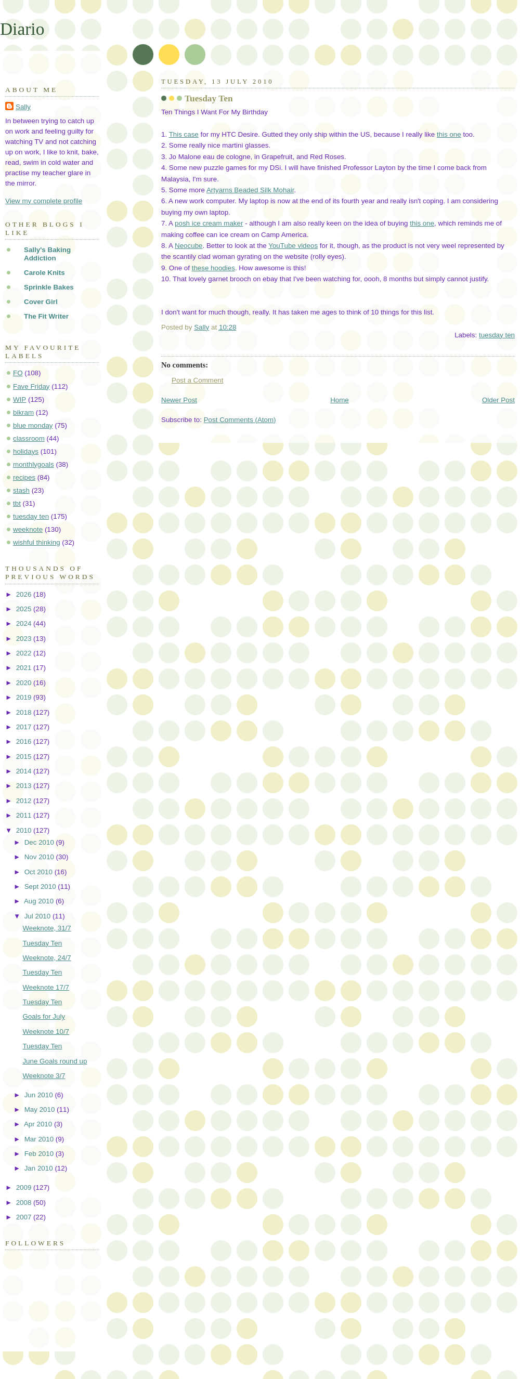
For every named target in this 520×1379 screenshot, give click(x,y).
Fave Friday (31, 386)
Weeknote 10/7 (45, 1031)
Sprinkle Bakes (49, 287)
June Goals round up (54, 1061)
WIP (19, 399)
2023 (24, 638)
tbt (17, 503)
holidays (25, 451)
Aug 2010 (40, 901)
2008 (24, 1202)
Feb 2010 (40, 1154)
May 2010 (40, 1109)
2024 (24, 623)
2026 (24, 594)
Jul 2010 (38, 916)
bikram (23, 412)
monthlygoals (33, 464)
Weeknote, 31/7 (46, 928)
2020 (24, 683)
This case (184, 134)
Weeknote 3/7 (43, 1076)
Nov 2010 (40, 857)
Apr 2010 (39, 1124)
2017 (24, 727)
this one (449, 134)
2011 (24, 815)
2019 (24, 697)
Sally (23, 107)
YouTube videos (293, 245)
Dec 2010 (40, 842)
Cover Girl (41, 302)
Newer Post (179, 400)
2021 (24, 668)
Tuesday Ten (42, 943)
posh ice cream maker (209, 223)
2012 (24, 801)
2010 (24, 830)
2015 (24, 756)
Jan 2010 (39, 1168)
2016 (24, 741)
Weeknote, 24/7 (46, 958)
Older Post (498, 400)
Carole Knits (44, 273)
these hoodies (213, 268)
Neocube (188, 245)
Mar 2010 (40, 1139)
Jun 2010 (39, 1095)
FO (18, 373)
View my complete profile (43, 201)
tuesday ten (497, 335)
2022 (24, 653)
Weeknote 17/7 (45, 987)
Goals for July (43, 1016)
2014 (24, 771)
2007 (24, 1217)
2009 (24, 1187)
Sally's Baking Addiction (47, 254)
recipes (24, 477)
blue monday (33, 425)
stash (21, 490)
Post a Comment (198, 380)
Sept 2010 (41, 886)
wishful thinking (36, 542)
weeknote (28, 529)
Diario (22, 28)
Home (339, 400)
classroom (29, 438)
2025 (24, 609)
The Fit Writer (46, 316)
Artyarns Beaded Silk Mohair (250, 190)
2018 (24, 712)
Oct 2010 (39, 872)
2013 (24, 786)
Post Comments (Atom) (240, 420)
